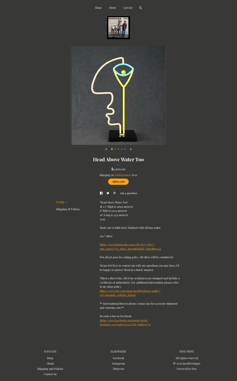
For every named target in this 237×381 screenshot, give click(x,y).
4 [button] (122, 149)
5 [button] (125, 149)
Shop (98, 7)
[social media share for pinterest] (115, 193)
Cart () (127, 7)
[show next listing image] (131, 149)
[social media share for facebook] (101, 193)
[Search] (140, 8)
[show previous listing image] (106, 149)
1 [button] (112, 149)
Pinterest (118, 368)
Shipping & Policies (68, 209)
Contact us (50, 374)
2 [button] (115, 149)
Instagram (118, 363)
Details (61, 202)
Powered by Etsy (187, 368)
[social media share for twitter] (108, 193)
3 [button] (118, 149)
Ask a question (128, 193)
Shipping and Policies (50, 368)
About (112, 7)
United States (122, 175)
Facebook (118, 358)
